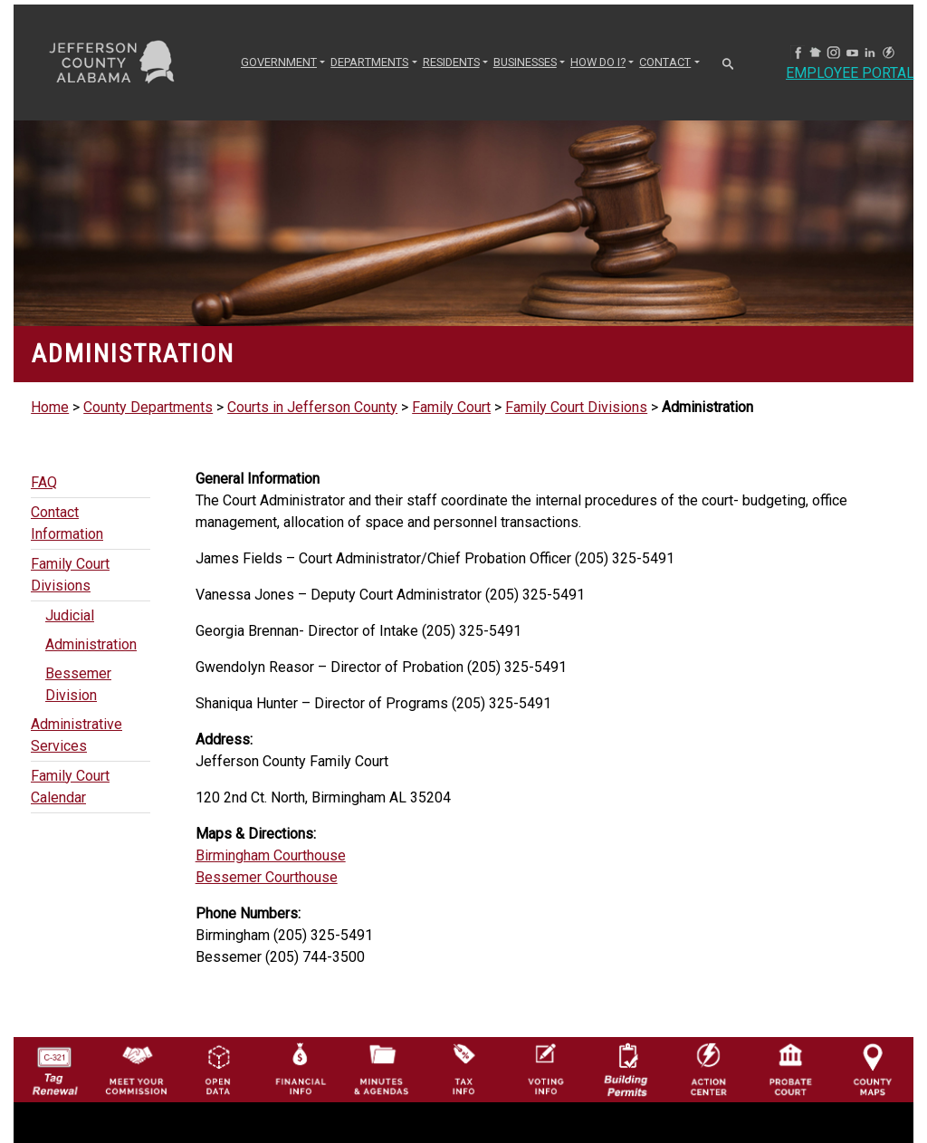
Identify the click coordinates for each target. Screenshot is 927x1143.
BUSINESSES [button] (525, 62)
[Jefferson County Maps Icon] (872, 1068)
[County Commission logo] (135, 1068)
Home (50, 407)
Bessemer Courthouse (267, 877)
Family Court (451, 407)
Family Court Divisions (576, 407)
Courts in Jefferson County (312, 407)
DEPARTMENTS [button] (369, 62)
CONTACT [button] (665, 62)
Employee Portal (850, 73)
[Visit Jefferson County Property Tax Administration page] (463, 1068)
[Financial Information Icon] (299, 1068)
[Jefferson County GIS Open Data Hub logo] (218, 1068)
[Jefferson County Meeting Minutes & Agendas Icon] (381, 1068)
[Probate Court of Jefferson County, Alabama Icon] (790, 1068)
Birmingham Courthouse (271, 855)
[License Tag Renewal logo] (54, 1065)
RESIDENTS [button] (451, 62)
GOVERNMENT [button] (279, 62)
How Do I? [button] (598, 62)
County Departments (148, 407)
